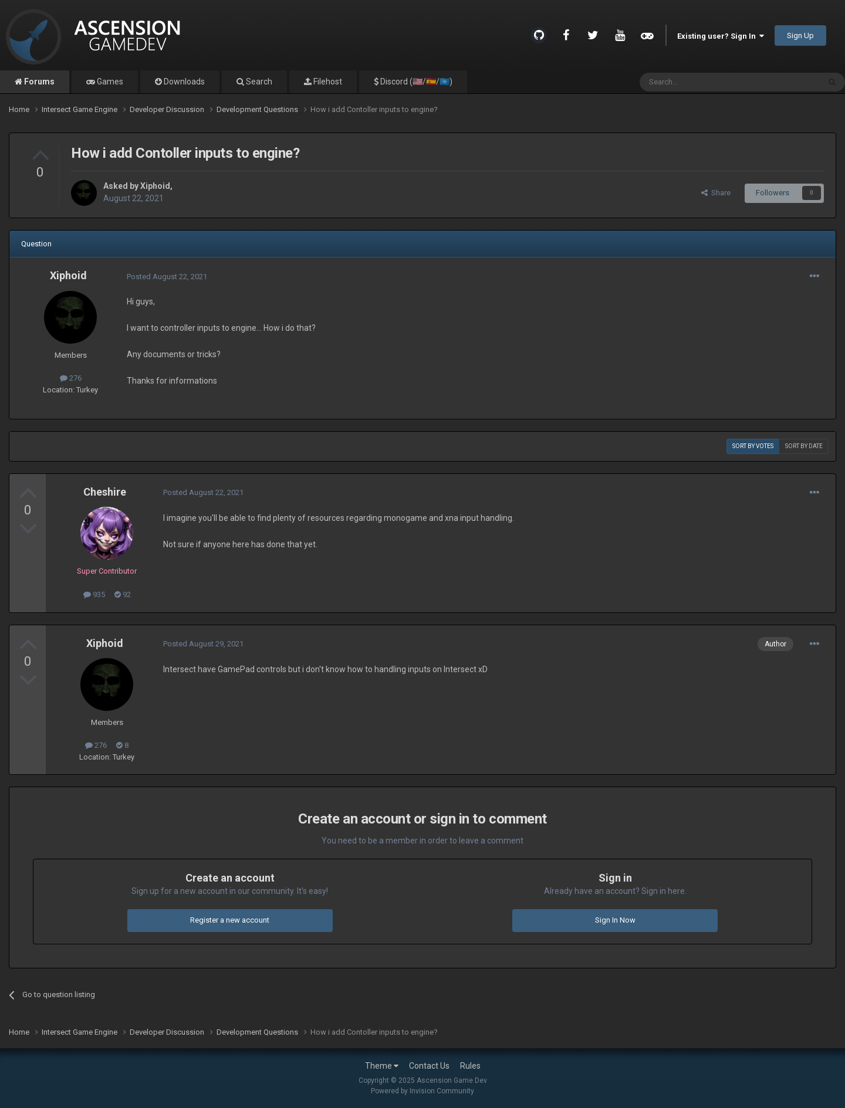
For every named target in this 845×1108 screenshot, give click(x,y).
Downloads (183, 81)
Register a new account (229, 920)
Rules (470, 1065)
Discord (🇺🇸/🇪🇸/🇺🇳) (415, 81)
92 (122, 594)
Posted (167, 276)
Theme (381, 1065)
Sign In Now (615, 920)
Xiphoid (155, 186)
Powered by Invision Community (422, 1091)
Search (258, 81)
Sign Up (800, 35)
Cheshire (104, 492)
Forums (38, 81)
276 (71, 378)
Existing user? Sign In (720, 36)
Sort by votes (752, 446)
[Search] (701, 82)
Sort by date (804, 446)
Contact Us (429, 1065)
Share (716, 192)
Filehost (327, 81)
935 (94, 594)
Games (109, 81)
